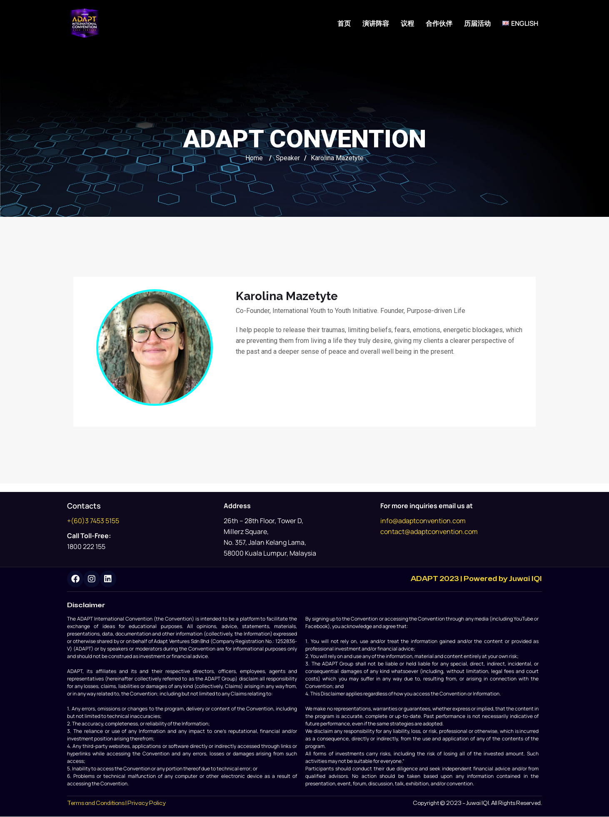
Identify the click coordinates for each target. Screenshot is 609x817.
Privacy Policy (146, 803)
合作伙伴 (439, 23)
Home (254, 158)
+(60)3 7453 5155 (93, 520)
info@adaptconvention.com (423, 520)
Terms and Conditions (96, 803)
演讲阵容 (375, 23)
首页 (344, 23)
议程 (407, 23)
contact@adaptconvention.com (429, 531)
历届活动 (477, 23)
